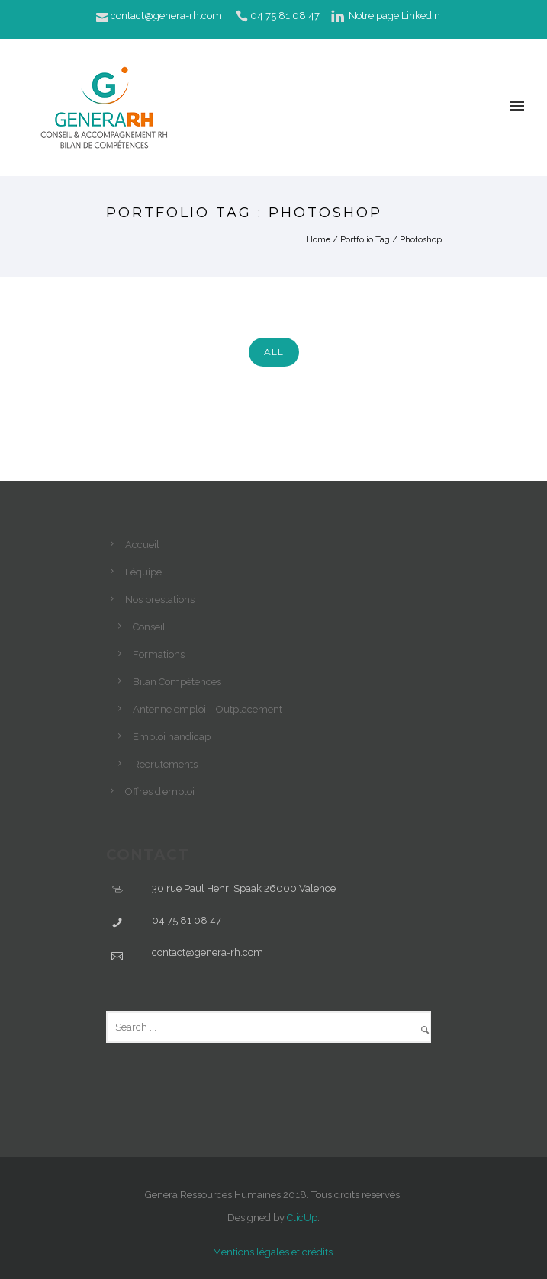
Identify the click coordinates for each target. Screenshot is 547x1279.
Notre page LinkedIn (394, 15)
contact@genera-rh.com (166, 15)
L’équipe (143, 572)
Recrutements (165, 764)
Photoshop (421, 240)
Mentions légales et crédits (273, 1252)
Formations (159, 654)
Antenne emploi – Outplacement (207, 709)
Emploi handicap (172, 736)
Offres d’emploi (160, 791)
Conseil (149, 627)
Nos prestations (160, 599)
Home (318, 240)
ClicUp (302, 1217)
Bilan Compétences (177, 682)
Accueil (142, 544)
